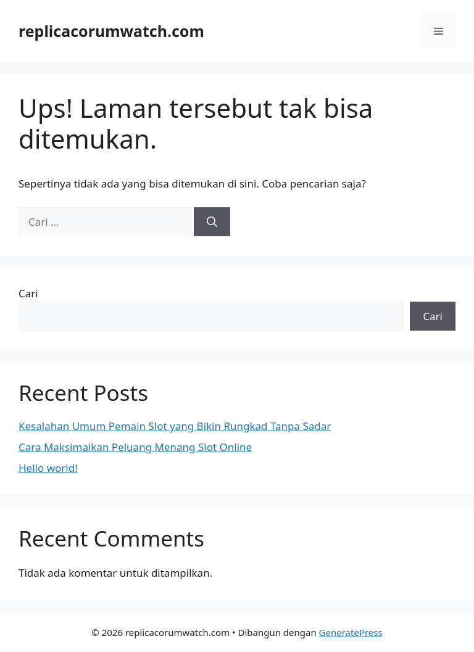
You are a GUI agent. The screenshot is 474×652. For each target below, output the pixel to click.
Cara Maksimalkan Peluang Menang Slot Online (135, 447)
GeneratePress (351, 632)
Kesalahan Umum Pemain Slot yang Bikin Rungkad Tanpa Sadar (175, 426)
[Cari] (212, 222)
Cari (28, 293)
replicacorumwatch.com (111, 30)
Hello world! (48, 468)
